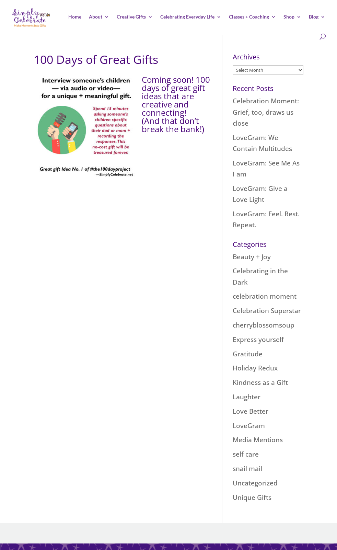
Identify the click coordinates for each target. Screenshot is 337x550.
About (95, 17)
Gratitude (248, 354)
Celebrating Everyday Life (187, 17)
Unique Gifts (252, 497)
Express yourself (258, 339)
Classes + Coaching (249, 17)
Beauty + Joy (252, 256)
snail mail (247, 468)
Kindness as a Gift (260, 382)
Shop (288, 17)
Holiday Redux (255, 368)
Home (74, 17)
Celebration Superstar (267, 310)
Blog (313, 17)
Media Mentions (258, 439)
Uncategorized (255, 483)
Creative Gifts (131, 17)
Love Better (250, 411)
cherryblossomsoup (263, 325)
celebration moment (265, 296)
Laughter (246, 396)
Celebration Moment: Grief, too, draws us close (266, 112)
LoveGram (249, 425)
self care (246, 454)
